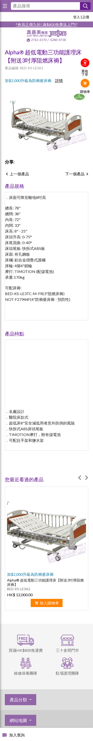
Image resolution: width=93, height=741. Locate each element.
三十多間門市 (67, 650)
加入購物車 (49, 603)
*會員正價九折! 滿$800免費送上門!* (47, 24)
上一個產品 (19, 173)
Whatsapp (85, 101)
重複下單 (84, 73)
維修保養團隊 (25, 673)
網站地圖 (18, 720)
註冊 (86, 17)
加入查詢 (17, 735)
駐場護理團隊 (67, 673)
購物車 (85, 91)
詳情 (59, 80)
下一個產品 (75, 173)
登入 (76, 17)
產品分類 (18, 699)
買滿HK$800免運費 (26, 650)
